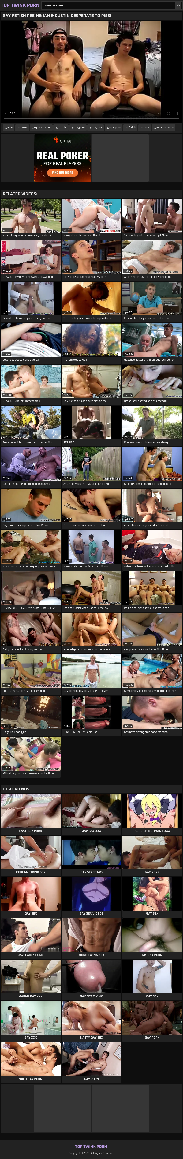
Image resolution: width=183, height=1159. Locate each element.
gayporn (80, 127)
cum (146, 127)
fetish (132, 127)
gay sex (97, 127)
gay (10, 127)
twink (24, 127)
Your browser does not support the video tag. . (91, 72)
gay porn (115, 127)
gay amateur (43, 127)
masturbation (165, 127)
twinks (63, 127)
